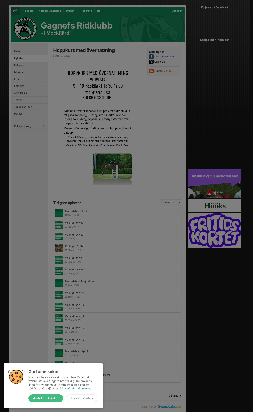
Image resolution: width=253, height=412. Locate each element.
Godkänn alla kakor (45, 398)
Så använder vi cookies (75, 388)
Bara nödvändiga (82, 398)
